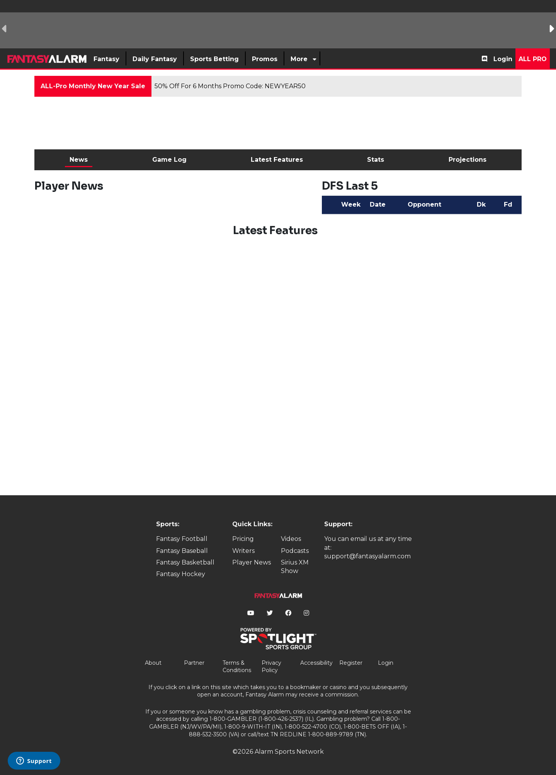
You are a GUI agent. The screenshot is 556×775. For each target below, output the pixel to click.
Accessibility (316, 662)
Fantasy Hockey (180, 574)
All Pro (533, 59)
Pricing (243, 538)
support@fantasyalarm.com (367, 556)
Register (350, 662)
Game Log (169, 159)
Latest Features (277, 159)
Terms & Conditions (237, 666)
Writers (243, 550)
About (153, 662)
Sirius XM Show (295, 567)
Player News (251, 562)
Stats (375, 159)
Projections (467, 159)
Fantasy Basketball (185, 562)
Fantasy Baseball (182, 550)
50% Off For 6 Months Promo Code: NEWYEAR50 (230, 86)
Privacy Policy (271, 666)
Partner (194, 662)
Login (502, 59)
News (79, 159)
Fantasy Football (181, 538)
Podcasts (295, 550)
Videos (291, 538)
